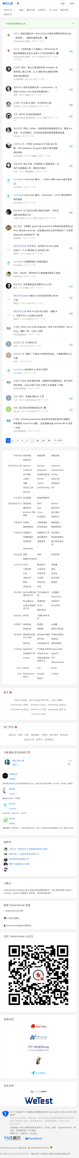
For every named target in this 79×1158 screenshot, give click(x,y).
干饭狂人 (34, 155)
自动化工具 (28, 487)
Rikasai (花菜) (20, 700)
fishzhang (18, 276)
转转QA (26, 643)
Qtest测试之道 (16, 818)
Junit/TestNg (43, 487)
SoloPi (40, 483)
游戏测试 (41, 541)
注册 (63, 3)
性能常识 (55, 516)
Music (54, 668)
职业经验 (55, 554)
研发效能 (18, 455)
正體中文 (24, 1133)
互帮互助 (41, 573)
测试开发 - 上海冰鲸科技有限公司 (24, 854)
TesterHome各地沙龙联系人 (19, 925)
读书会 (54, 573)
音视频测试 (28, 537)
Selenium (55, 465)
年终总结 (41, 582)
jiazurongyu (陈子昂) (39, 700)
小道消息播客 (13, 918)
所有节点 (9, 9)
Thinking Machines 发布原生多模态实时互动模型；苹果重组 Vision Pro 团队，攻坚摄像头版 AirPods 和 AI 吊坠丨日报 (43, 423)
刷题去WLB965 (30, 558)
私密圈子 (18, 624)
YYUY (16, 361)
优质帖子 (42, 9)
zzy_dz (16, 411)
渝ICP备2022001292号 (38, 1147)
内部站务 (27, 628)
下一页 (58, 440)
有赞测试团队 (13, 779)
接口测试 (55, 512)
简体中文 (14, 1133)
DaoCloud (56, 596)
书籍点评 (27, 577)
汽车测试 (18, 497)
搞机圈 (40, 628)
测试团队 (18, 634)
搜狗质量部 (56, 643)
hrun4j (26, 657)
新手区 (26, 615)
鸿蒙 (25, 483)
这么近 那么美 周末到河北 (24, 117)
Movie (26, 668)
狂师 (15, 95)
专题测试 (18, 532)
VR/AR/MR (28, 548)
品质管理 (27, 541)
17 (71, 213)
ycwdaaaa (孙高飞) (57, 709)
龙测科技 (41, 601)
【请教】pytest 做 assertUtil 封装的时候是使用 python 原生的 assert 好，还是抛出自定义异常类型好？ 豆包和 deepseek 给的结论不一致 (43, 230)
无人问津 (53, 9)
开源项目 (18, 649)
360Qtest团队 (43, 634)
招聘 (25, 554)
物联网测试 (56, 526)
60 (49, 440)
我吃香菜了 (30, 171)
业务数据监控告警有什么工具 (32, 284)
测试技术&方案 (15, 465)
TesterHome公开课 (14, 910)
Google (40, 673)
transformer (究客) (19, 704)
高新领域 (18, 522)
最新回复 (64, 9)
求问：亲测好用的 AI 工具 (29, 396)
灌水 (53, 569)
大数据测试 (42, 522)
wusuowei (18, 155)
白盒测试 (41, 516)
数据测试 (55, 522)
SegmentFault (65, 1127)
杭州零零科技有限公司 (19, 859)
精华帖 (31, 9)
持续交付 (27, 459)
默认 (22, 9)
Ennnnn (17, 136)
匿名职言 (41, 564)
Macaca (41, 465)
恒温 (27, 95)
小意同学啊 (18, 79)
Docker (54, 474)
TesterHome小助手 (22, 41)
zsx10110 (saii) (38, 714)
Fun (39, 668)
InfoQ (47, 1127)
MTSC (26, 564)
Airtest (40, 478)
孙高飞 (16, 253)
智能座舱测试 (43, 497)
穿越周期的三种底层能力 (31, 261)
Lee (28, 303)
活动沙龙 (27, 586)
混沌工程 (55, 478)
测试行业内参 (57, 628)
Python (54, 503)
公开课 (40, 577)
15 (71, 105)
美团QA (54, 638)
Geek (19, 673)
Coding (54, 673)
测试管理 (55, 507)
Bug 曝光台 (28, 601)
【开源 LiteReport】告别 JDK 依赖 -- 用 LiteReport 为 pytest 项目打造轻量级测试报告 (36, 148)
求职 (39, 554)
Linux (40, 512)
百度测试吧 (21, 1130)
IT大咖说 (32, 1130)
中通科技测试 (57, 634)
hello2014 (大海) (38, 709)
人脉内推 (27, 569)
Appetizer (28, 649)
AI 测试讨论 (25, 342)
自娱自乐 (17, 238)
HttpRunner (43, 653)
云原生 (26, 478)
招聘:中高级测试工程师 (19, 864)
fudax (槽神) (57, 700)
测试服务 (18, 592)
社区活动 (18, 564)
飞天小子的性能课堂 (13, 794)
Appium (27, 465)
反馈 (56, 1112)
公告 (25, 573)
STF (53, 487)
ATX (53, 657)
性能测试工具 (43, 532)
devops (26, 491)
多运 (29, 253)
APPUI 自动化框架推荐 (27, 114)
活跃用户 (20, 1112)
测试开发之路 (18, 760)
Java (39, 507)
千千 (15, 171)
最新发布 (8, 14)
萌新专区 (18, 615)
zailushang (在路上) (57, 704)
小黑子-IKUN (19, 218)
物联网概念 (28, 526)
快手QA (40, 638)
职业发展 (18, 554)
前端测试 (27, 532)
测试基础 (27, 503)
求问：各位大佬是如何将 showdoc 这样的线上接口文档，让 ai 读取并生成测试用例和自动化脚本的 (36, 71)
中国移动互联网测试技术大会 (39, 1112)
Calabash (27, 470)
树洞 (25, 582)
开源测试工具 (29, 653)
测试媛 (54, 564)
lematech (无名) (38, 704)
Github (63, 1112)
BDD (39, 503)
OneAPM (55, 605)
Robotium (42, 470)
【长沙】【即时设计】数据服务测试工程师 (37, 272)
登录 (72, 3)
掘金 (54, 1127)
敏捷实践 (55, 455)
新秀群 (40, 624)
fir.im (39, 605)
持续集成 (55, 483)
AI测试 (26, 522)
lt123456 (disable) (19, 709)
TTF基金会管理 (44, 649)
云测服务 (55, 592)
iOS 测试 (27, 474)
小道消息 (41, 569)
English (33, 1133)
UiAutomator (57, 470)
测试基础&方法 (15, 503)
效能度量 (41, 455)
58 (37, 440)
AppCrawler (57, 649)
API (70, 1112)
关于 (12, 1112)
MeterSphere (57, 662)
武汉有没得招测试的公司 (28, 407)
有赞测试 (13, 774)
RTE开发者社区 (20, 334)
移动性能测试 (57, 537)
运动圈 (54, 624)
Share (19, 668)
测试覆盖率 (42, 537)
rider (16, 346)
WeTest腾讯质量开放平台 (31, 1127)
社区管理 (55, 577)
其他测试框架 (43, 474)
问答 (39, 586)
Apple (40, 678)
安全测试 (55, 532)
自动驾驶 (27, 497)
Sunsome (31, 411)
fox (27, 346)
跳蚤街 (54, 582)
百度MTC (55, 601)
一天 (15, 399)
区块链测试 (42, 526)
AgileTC (55, 653)
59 (43, 440)
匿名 (15, 287)
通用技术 (27, 507)
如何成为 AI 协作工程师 (30, 369)
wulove (41, 56)
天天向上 (17, 106)
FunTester (18, 187)
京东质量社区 (43, 643)
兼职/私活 (41, 609)
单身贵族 (27, 624)
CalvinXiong (30, 399)
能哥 (45, 117)
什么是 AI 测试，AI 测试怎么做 (32, 102)
